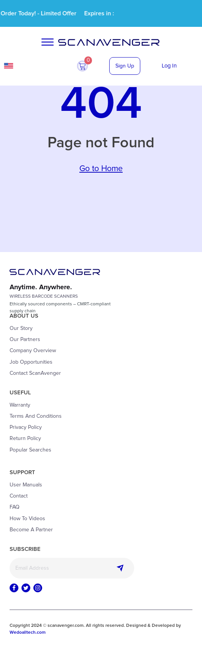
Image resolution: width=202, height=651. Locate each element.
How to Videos (27, 518)
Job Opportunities (31, 362)
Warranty (20, 405)
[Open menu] (47, 42)
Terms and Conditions (36, 416)
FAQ (15, 507)
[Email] (72, 568)
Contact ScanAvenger (35, 373)
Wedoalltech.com (28, 632)
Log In (169, 66)
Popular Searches (30, 450)
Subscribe (120, 568)
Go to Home (101, 169)
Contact (19, 496)
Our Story (21, 328)
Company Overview (33, 350)
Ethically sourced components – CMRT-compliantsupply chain (60, 307)
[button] (82, 66)
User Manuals (26, 485)
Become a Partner (31, 529)
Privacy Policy (26, 427)
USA (30, 66)
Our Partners (25, 339)
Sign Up (124, 66)
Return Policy (25, 438)
